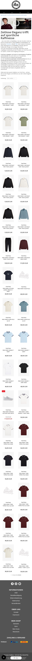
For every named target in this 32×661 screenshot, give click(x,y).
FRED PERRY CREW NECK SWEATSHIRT (24, 258)
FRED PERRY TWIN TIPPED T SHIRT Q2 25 (23, 566)
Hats (16, 44)
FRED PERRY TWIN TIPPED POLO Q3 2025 (23, 504)
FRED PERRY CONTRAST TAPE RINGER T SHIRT (8, 104)
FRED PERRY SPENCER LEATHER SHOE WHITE (8, 412)
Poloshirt (8, 44)
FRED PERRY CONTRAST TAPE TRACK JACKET (8, 166)
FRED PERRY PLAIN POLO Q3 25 (8, 320)
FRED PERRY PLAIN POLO (24, 288)
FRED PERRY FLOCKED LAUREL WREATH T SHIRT (8, 290)
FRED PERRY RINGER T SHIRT (8, 350)
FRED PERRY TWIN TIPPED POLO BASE (8, 443)
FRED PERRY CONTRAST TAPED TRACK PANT (8, 258)
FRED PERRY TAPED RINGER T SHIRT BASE (23, 412)
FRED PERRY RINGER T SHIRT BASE (8, 381)
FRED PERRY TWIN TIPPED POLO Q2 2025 (8, 505)
